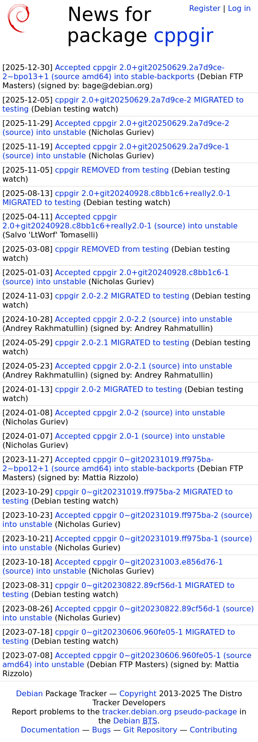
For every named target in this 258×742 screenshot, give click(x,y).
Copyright (138, 693)
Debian (29, 693)
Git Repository (150, 729)
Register (204, 8)
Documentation (50, 729)
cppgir (183, 35)
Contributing (214, 729)
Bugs (101, 729)
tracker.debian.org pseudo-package (169, 711)
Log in (239, 8)
